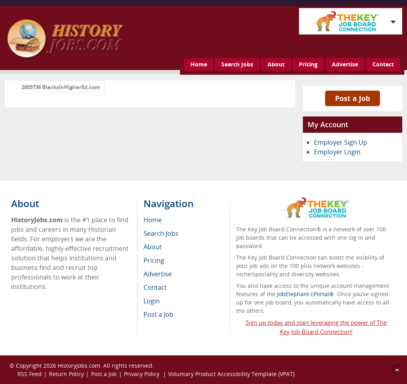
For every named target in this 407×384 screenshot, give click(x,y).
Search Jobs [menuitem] (160, 233)
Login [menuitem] (151, 301)
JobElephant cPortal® (305, 294)
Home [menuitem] (152, 219)
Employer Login (337, 151)
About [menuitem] (152, 246)
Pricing (308, 64)
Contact (383, 64)
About (276, 64)
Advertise (345, 64)
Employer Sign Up (340, 142)
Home (198, 64)
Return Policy (66, 374)
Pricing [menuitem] (153, 260)
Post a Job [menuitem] (158, 314)
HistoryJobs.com (79, 365)
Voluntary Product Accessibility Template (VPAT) (231, 374)
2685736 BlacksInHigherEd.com (60, 87)
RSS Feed (29, 374)
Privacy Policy (142, 374)
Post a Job (352, 98)
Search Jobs (237, 64)
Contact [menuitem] (155, 287)
